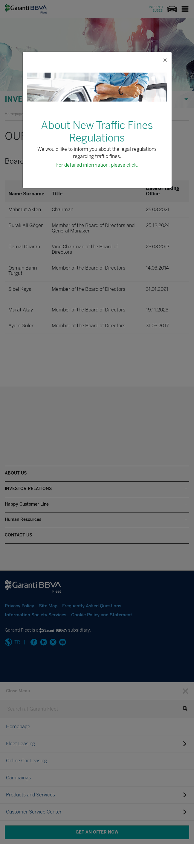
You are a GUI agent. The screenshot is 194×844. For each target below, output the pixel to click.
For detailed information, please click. (97, 165)
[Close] (165, 60)
